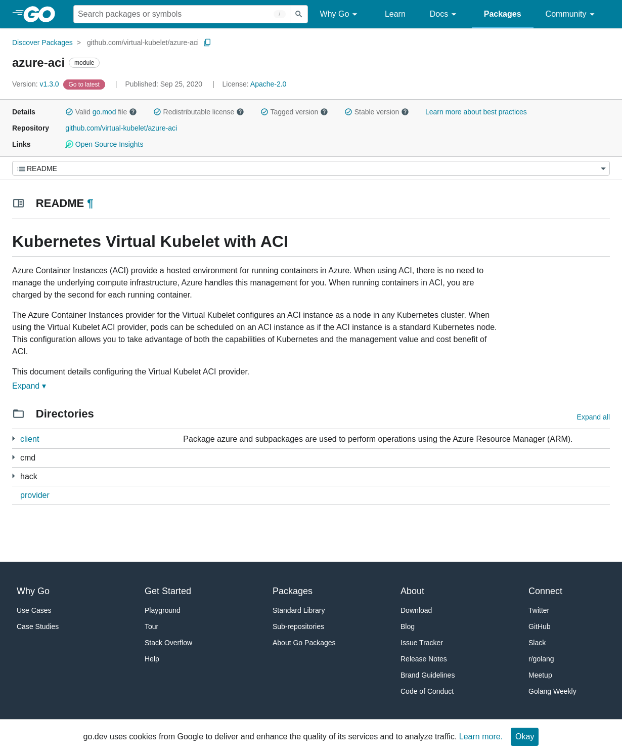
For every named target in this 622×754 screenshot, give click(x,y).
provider (35, 495)
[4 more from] (13, 438)
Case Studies (38, 626)
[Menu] (311, 168)
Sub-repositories (298, 626)
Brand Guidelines (428, 675)
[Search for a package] (181, 14)
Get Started (168, 591)
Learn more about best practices (476, 112)
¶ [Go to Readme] (90, 203)
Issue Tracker (422, 643)
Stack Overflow (168, 643)
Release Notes (424, 659)
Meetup (540, 675)
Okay (524, 736)
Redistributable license (198, 112)
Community (572, 14)
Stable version (376, 112)
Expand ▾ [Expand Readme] (29, 386)
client (29, 439)
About (412, 591)
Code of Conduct (427, 691)
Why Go (340, 14)
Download (416, 610)
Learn (395, 14)
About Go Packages (304, 643)
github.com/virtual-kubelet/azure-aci (143, 42)
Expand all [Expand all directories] (593, 417)
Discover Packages (42, 42)
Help (152, 659)
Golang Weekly (552, 691)
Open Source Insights (104, 144)
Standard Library (299, 610)
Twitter (538, 610)
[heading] (42, 14)
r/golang (541, 659)
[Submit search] (299, 14)
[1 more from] (13, 457)
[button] (69, 112)
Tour (151, 626)
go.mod (104, 112)
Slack (537, 643)
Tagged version (294, 112)
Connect (545, 591)
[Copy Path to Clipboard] (207, 42)
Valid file (101, 112)
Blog (408, 626)
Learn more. (481, 736)
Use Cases (34, 610)
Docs (445, 14)
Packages (502, 14)
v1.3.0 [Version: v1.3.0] (36, 84)
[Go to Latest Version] (85, 84)
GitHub (539, 626)
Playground (163, 610)
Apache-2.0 (268, 84)
